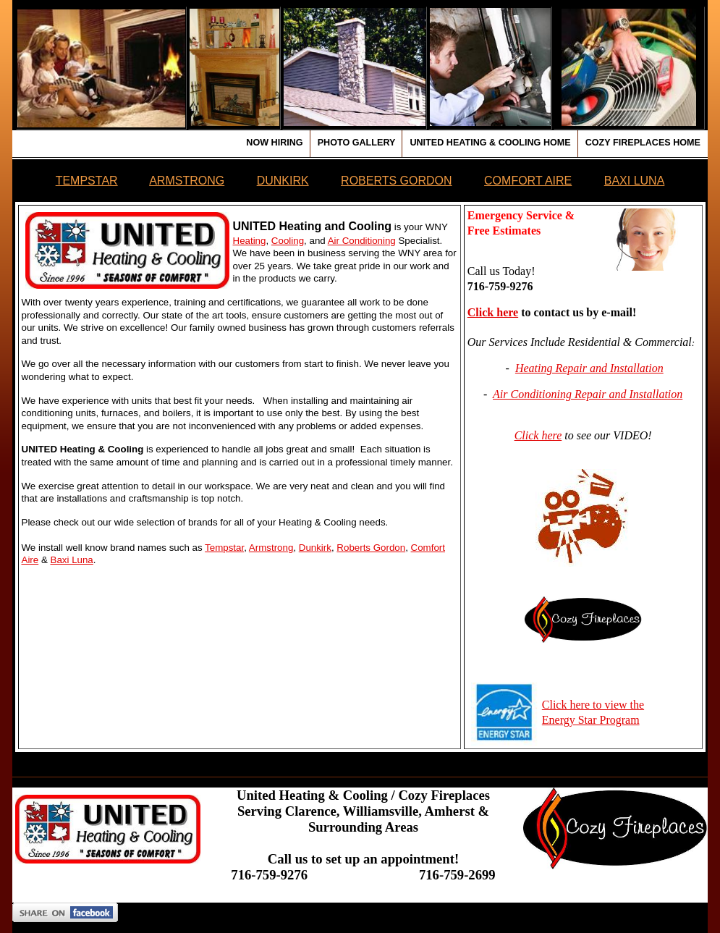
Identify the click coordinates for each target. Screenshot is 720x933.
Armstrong (271, 547)
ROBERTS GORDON (396, 180)
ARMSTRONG (186, 180)
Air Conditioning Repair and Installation (587, 394)
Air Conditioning (362, 240)
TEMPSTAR (87, 180)
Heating (249, 240)
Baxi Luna (72, 559)
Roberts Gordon (370, 547)
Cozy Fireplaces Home (642, 143)
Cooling (287, 240)
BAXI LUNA (634, 180)
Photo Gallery (357, 143)
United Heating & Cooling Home (490, 143)
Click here (492, 312)
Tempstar (224, 547)
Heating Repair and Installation (589, 368)
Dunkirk (315, 547)
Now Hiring (274, 143)
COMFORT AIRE (528, 180)
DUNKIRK (283, 180)
